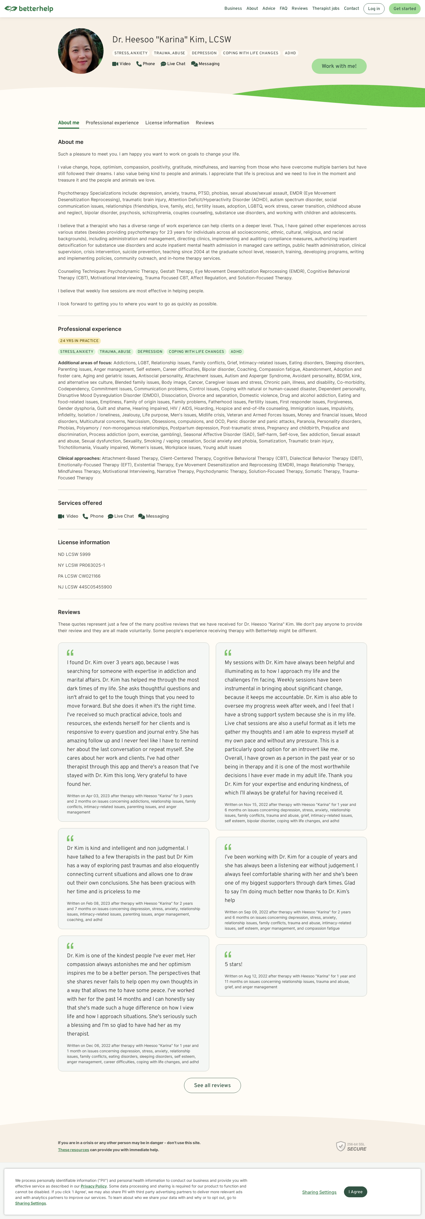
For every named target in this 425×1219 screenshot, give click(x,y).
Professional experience (112, 123)
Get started (405, 9)
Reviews (205, 123)
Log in (374, 9)
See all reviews (212, 1085)
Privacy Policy (94, 1186)
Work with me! (339, 66)
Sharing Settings (30, 1203)
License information (167, 123)
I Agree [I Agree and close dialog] (356, 1192)
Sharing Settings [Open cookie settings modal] (319, 1192)
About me (68, 123)
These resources (73, 1149)
